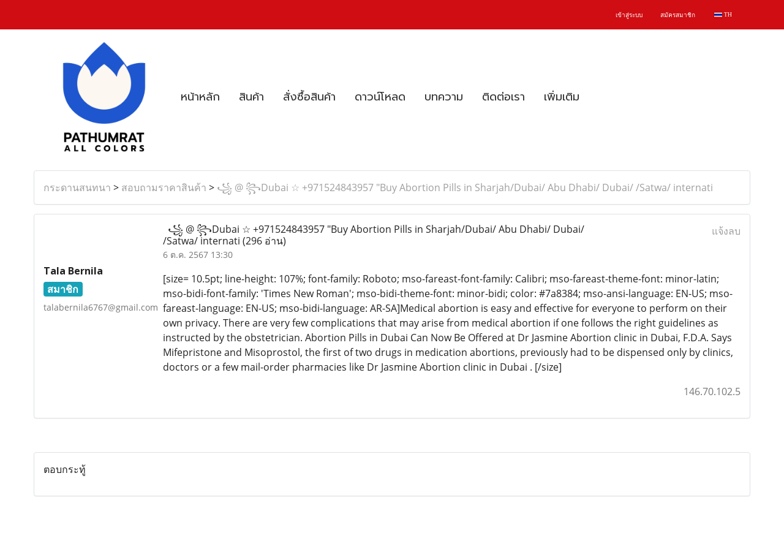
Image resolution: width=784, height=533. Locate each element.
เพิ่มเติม (561, 96)
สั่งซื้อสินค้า (309, 96)
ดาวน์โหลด (380, 96)
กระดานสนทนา (77, 187)
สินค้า (251, 96)
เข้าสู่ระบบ (629, 15)
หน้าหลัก (200, 96)
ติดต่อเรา (503, 96)
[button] (600, 97)
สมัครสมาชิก (677, 15)
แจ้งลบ (726, 231)
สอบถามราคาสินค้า (163, 187)
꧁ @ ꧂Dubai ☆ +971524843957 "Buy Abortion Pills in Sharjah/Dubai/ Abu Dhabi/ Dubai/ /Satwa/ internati (465, 187)
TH (723, 14)
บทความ (443, 96)
